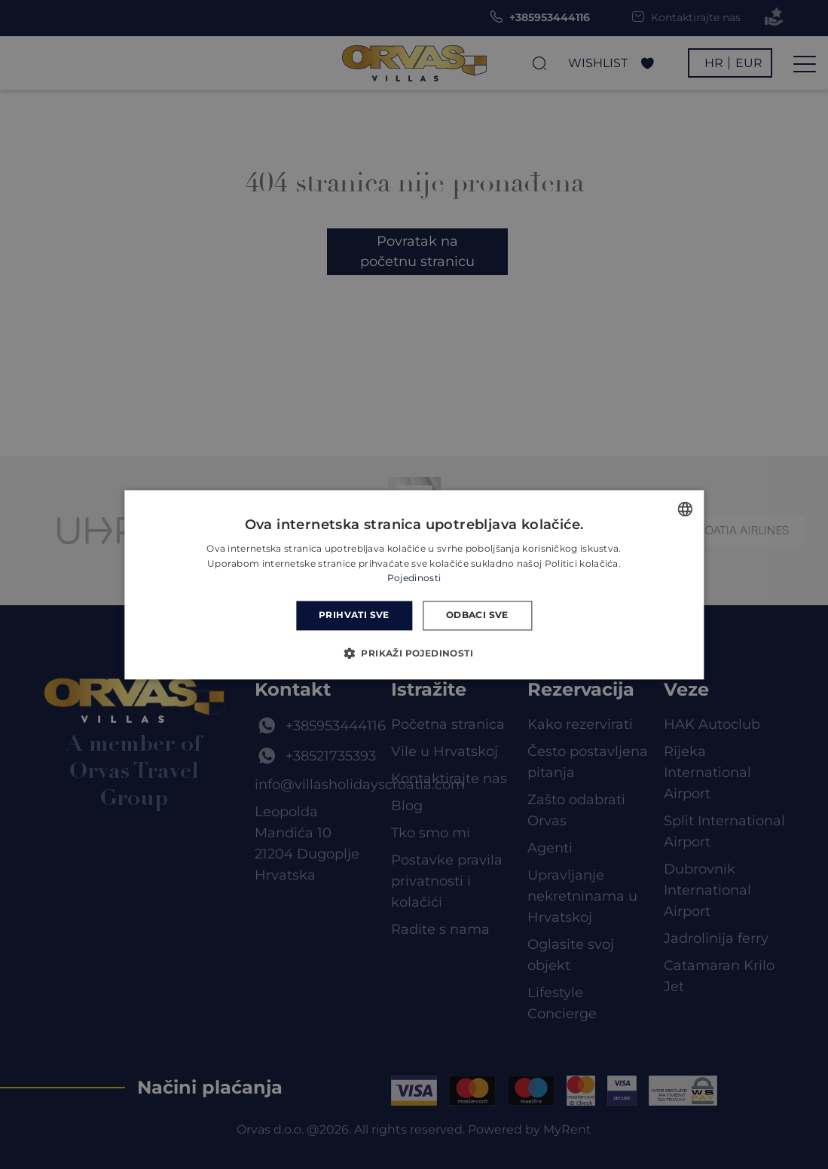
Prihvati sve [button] (354, 615)
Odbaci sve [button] (477, 615)
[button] (414, 652)
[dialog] (414, 584)
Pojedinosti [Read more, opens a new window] (414, 578)
